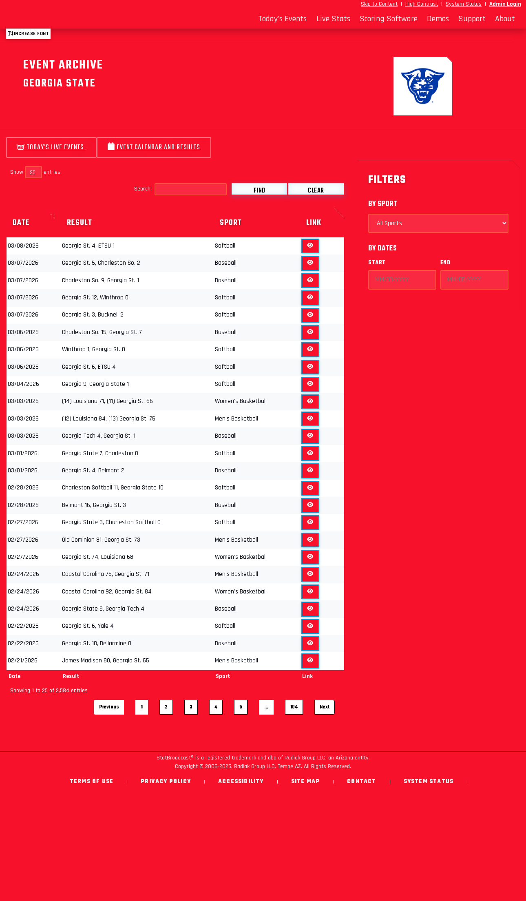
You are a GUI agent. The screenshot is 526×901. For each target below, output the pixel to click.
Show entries (35, 172)
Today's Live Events (51, 147)
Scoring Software (389, 18)
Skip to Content (379, 4)
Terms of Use (91, 781)
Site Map (305, 781)
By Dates (382, 248)
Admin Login (505, 4)
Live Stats (333, 18)
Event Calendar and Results (154, 147)
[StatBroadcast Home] (70, 19)
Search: (180, 189)
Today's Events (282, 18)
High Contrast (421, 4)
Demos (438, 18)
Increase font (28, 34)
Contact (361, 781)
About (505, 18)
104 (294, 707)
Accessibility (241, 781)
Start (377, 263)
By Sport (382, 204)
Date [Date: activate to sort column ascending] (21, 223)
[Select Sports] (438, 223)
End (445, 263)
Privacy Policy (166, 781)
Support (472, 18)
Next (324, 707)
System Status (464, 4)
